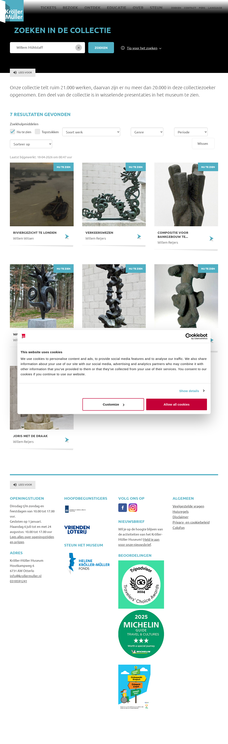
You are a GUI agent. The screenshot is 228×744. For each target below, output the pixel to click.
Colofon (179, 527)
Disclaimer (180, 517)
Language (215, 7)
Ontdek (92, 7)
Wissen (203, 143)
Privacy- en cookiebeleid (191, 522)
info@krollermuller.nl (25, 576)
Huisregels (181, 511)
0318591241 (18, 581)
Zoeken (176, 7)
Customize (113, 404)
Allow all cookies (177, 404)
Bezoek (70, 7)
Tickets (48, 7)
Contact (190, 7)
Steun (156, 7)
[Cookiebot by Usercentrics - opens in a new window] (188, 336)
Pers (202, 7)
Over (138, 7)
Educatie (116, 7)
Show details (189, 390)
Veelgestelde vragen (188, 506)
